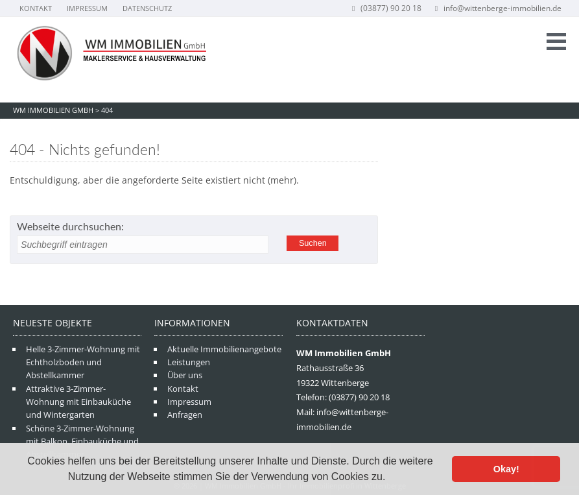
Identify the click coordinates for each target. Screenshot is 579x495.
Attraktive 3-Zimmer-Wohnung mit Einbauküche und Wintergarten (78, 402)
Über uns (184, 375)
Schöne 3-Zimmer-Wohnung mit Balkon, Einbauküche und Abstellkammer (82, 441)
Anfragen (184, 414)
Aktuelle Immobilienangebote (224, 349)
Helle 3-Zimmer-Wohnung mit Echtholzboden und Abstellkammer (83, 362)
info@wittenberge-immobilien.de (496, 8)
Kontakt (35, 8)
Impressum (87, 8)
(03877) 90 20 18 (385, 8)
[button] (390, 478)
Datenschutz (147, 8)
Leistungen (188, 362)
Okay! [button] (506, 469)
